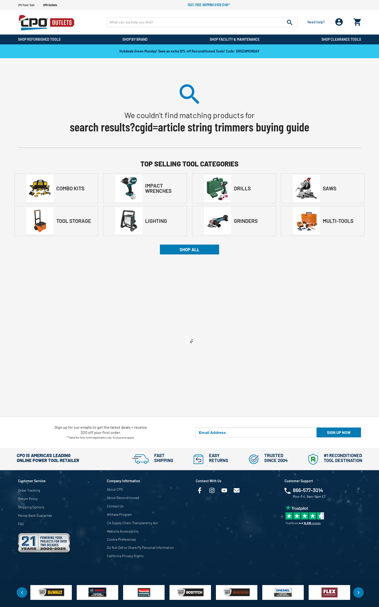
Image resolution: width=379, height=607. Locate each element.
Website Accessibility (123, 531)
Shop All (189, 249)
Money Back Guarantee (35, 515)
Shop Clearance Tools (341, 39)
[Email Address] (256, 432)
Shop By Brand (135, 39)
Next (358, 592)
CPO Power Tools (26, 5)
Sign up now (339, 432)
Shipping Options (31, 507)
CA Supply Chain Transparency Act (132, 523)
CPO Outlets (50, 5)
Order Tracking (29, 490)
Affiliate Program (119, 514)
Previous (22, 592)
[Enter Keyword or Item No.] (202, 22)
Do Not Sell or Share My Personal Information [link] (140, 547)
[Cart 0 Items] (357, 20)
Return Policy (28, 499)
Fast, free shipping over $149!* (209, 5)
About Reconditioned (123, 498)
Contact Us (115, 506)
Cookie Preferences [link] (121, 539)
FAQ (21, 524)
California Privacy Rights (125, 556)
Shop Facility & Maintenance (235, 39)
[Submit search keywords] (289, 22)
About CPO (115, 489)
